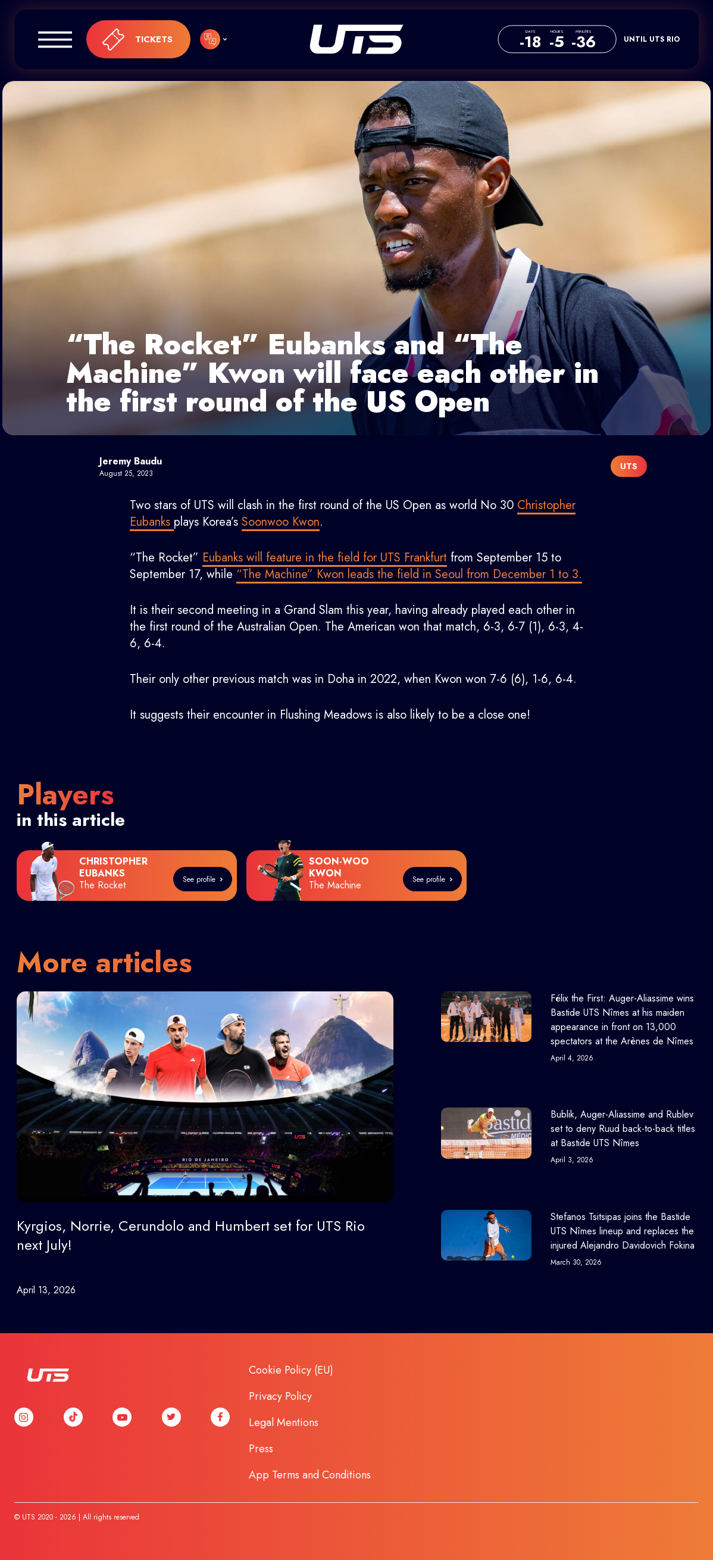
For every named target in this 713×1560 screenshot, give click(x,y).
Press (261, 1448)
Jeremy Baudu (130, 461)
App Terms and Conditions (310, 1475)
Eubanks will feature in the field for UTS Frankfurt (324, 557)
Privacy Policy (280, 1396)
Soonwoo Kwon (281, 522)
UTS (356, 39)
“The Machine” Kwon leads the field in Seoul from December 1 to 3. (409, 574)
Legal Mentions (283, 1422)
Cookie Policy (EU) (291, 1370)
